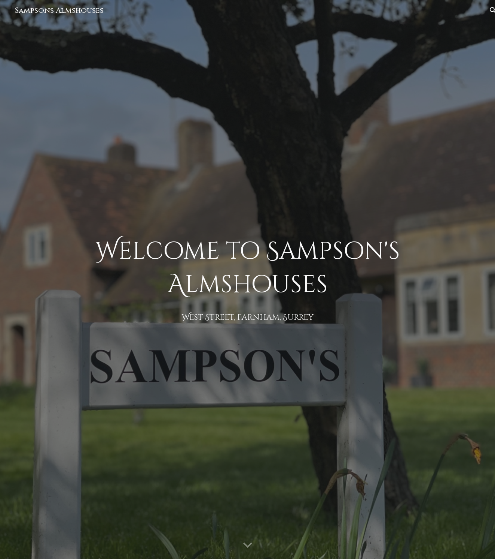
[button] (248, 546)
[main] (247, 279)
